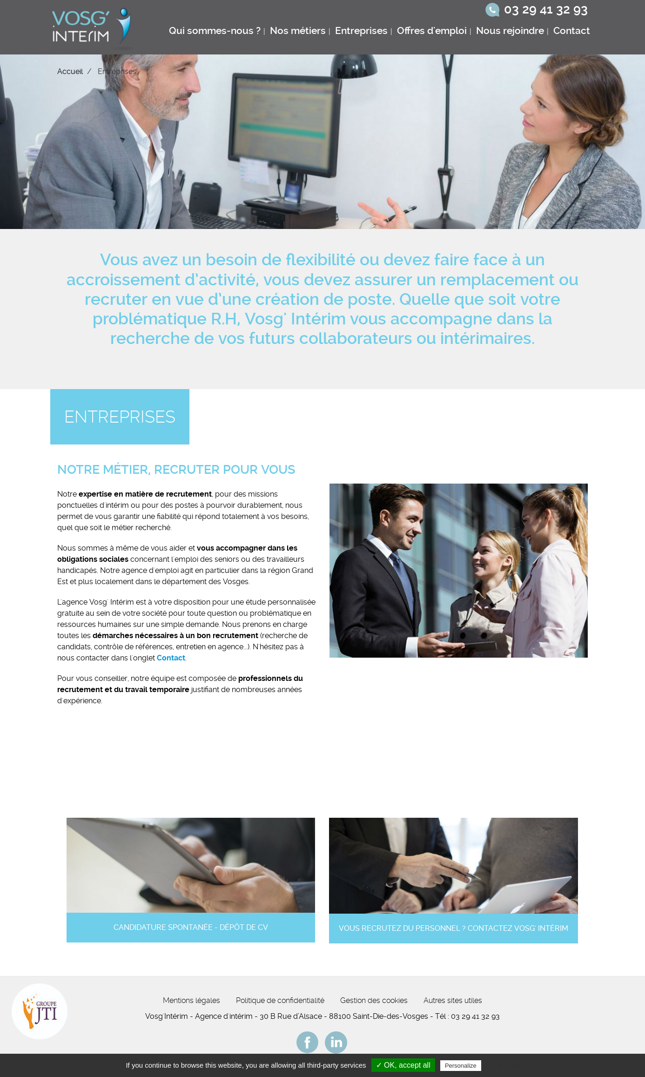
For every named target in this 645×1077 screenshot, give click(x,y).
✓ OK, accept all (403, 1065)
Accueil (70, 71)
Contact (571, 30)
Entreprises (361, 30)
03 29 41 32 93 (546, 9)
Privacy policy (506, 1065)
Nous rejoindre (510, 30)
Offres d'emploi (432, 30)
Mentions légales (191, 1000)
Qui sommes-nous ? (215, 30)
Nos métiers (298, 30)
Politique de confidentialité (280, 1000)
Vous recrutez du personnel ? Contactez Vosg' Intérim (453, 928)
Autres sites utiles (452, 1000)
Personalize (461, 1065)
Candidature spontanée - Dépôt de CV (191, 927)
